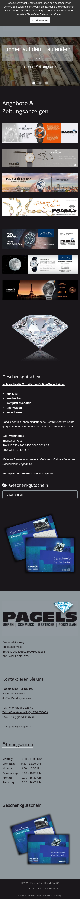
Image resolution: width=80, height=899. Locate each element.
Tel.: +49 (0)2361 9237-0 (17, 707)
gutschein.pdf (15, 494)
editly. (59, 896)
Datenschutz (33, 888)
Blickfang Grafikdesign (41, 896)
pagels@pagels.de (20, 726)
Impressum (51, 888)
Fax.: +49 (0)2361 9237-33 (19, 717)
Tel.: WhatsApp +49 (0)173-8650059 (25, 712)
